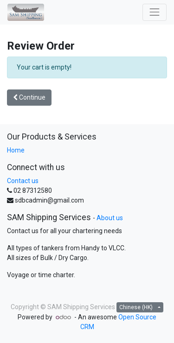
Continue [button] (29, 97)
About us (110, 218)
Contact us (23, 180)
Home (16, 150)
